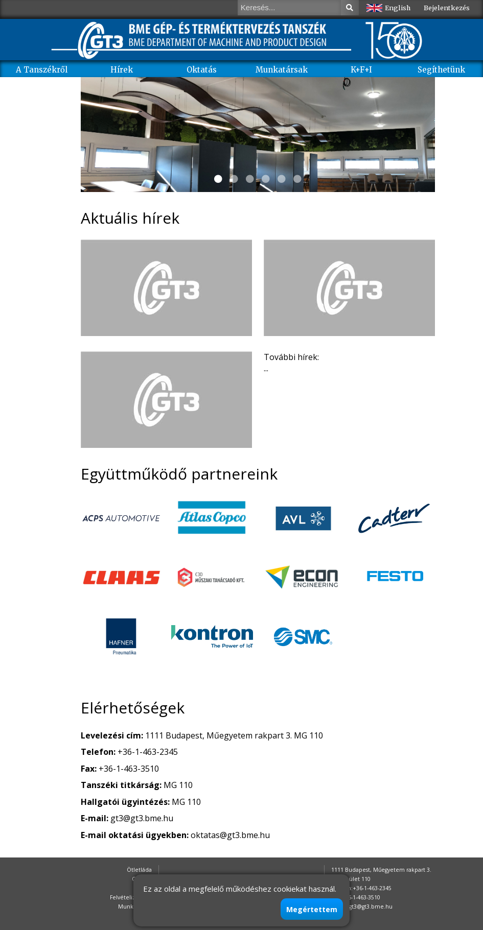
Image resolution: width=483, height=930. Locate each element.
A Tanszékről (41, 70)
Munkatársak (282, 70)
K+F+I (361, 70)
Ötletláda (139, 869)
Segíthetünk (441, 70)
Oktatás (202, 70)
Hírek (121, 70)
